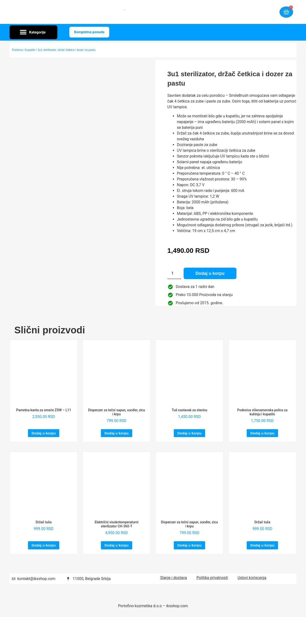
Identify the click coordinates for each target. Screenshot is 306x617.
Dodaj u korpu (210, 273)
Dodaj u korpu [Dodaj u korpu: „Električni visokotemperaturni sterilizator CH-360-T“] (116, 545)
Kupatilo (30, 50)
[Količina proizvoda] (174, 273)
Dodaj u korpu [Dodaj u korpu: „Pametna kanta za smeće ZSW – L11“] (44, 433)
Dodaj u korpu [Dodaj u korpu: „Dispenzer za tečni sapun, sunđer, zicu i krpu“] (116, 433)
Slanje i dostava (173, 577)
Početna (17, 50)
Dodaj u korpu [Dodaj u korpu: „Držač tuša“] (44, 545)
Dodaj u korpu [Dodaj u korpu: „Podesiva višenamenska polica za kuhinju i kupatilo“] (262, 433)
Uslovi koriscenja (252, 577)
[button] (33, 32)
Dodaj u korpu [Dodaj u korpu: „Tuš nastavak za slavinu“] (189, 433)
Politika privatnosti (212, 577)
